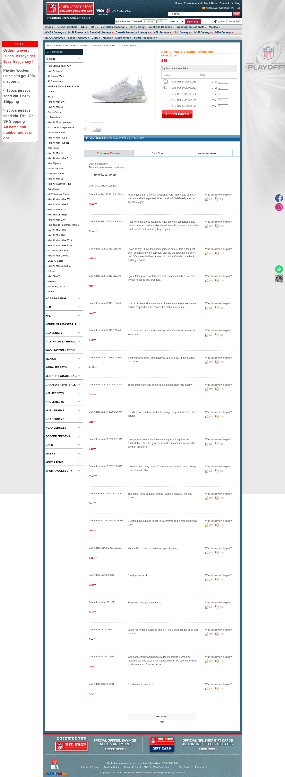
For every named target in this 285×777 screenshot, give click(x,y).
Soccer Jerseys (77, 37)
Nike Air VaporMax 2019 (60, 240)
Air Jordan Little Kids (58, 250)
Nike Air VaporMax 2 (58, 204)
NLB (84, 27)
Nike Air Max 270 (73, 45)
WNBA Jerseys (54, 32)
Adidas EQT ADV (56, 286)
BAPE (51, 96)
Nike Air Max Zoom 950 (59, 266)
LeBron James (55, 117)
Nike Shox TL (54, 276)
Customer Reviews (108, 153)
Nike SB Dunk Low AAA (59, 66)
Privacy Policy (131, 767)
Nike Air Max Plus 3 (57, 137)
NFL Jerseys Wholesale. (131, 772)
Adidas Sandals (55, 168)
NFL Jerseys (161, 32)
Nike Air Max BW (56, 102)
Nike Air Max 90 (55, 107)
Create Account (193, 3)
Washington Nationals (190, 27)
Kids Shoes (53, 148)
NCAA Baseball (67, 27)
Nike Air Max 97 (55, 153)
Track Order (211, 3)
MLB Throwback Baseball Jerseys (89, 32)
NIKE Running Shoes (58, 194)
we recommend (207, 153)
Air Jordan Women (57, 76)
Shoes (49, 27)
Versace (52, 281)
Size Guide (184, 767)
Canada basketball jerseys (132, 32)
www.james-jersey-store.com (170, 772)
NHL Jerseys (182, 32)
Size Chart (158, 153)
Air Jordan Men (55, 81)
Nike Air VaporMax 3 (58, 158)
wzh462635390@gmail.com (220, 8)
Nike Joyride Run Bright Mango (63, 225)
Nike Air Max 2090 (57, 230)
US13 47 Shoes (55, 261)
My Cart (229, 21)
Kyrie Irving (53, 189)
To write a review (105, 174)
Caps (95, 37)
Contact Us (226, 3)
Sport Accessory (144, 37)
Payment (199, 767)
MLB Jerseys (202, 32)
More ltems (122, 37)
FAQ (146, 767)
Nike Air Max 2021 (57, 209)
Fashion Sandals (56, 173)
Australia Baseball (160, 27)
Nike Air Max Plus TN (58, 143)
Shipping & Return (89, 767)
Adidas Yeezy (54, 112)
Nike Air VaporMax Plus (59, 184)
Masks (107, 37)
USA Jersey (137, 27)
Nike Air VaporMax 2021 (60, 199)
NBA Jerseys (223, 32)
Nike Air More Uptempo (59, 122)
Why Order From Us (163, 767)
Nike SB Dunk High (57, 214)
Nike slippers (54, 163)
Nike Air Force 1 (56, 71)
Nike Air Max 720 (56, 235)
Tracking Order (111, 767)
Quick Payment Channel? (129, 21)
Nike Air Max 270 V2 (58, 255)
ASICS (51, 291)
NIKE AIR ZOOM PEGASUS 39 (63, 86)
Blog (237, 3)
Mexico (213, 27)
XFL (93, 27)
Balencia (52, 271)
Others (51, 91)
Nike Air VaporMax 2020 (60, 245)
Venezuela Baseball (113, 27)
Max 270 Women (92, 45)
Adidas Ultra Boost (57, 132)
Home (178, 3)
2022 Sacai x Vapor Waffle (61, 127)
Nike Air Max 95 (55, 178)
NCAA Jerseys (54, 37)
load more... (162, 716)
